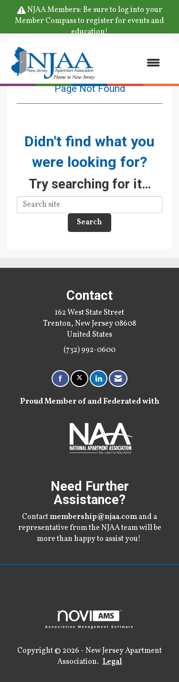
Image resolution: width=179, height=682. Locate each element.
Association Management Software (89, 619)
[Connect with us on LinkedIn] (98, 378)
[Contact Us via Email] (118, 378)
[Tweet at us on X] (79, 378)
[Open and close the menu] (134, 63)
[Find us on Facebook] (60, 378)
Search (89, 222)
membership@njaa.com (93, 517)
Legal (112, 662)
